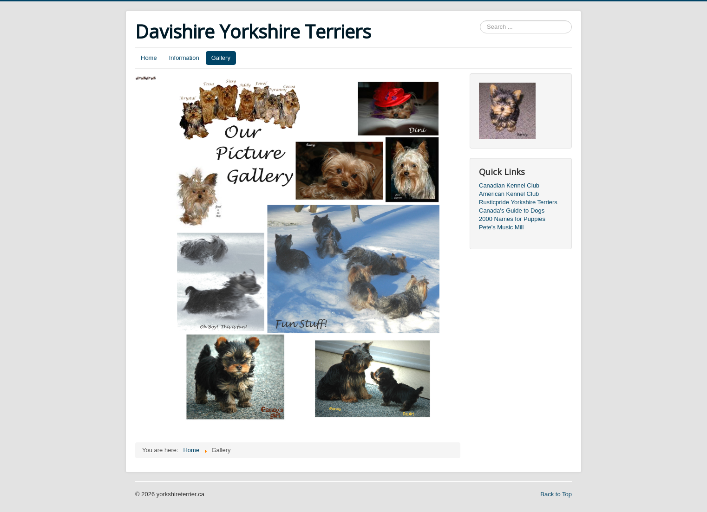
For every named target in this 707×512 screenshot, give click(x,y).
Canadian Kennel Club (509, 185)
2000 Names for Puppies (512, 218)
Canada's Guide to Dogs (511, 210)
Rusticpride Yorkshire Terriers (518, 202)
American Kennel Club (509, 193)
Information (184, 57)
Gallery (220, 57)
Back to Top (556, 494)
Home (149, 57)
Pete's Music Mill (501, 227)
